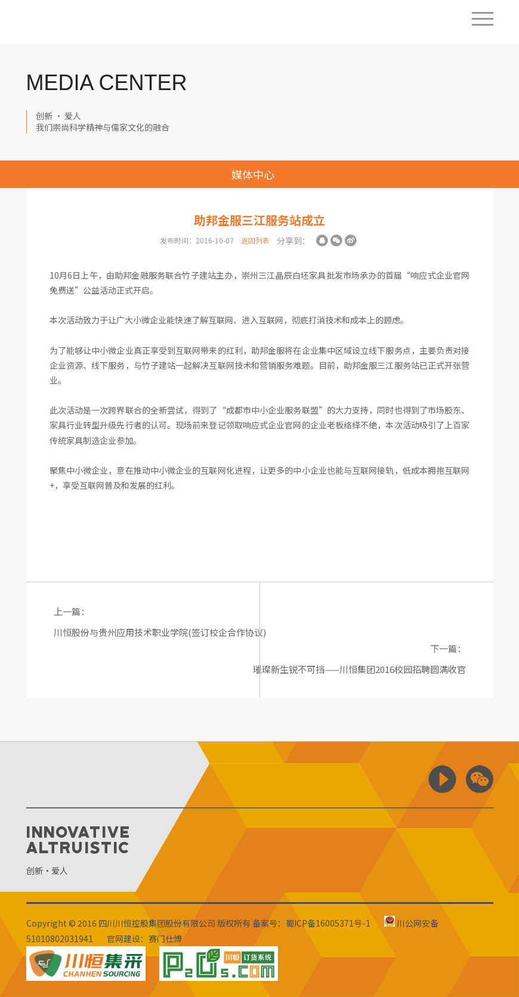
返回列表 (255, 240)
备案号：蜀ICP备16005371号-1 (311, 923)
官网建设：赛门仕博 (144, 938)
